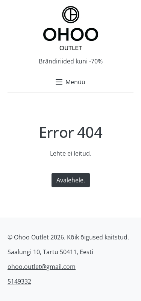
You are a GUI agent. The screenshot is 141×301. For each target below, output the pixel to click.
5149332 (19, 281)
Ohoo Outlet (31, 237)
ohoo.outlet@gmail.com (42, 266)
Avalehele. (70, 180)
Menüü (70, 82)
